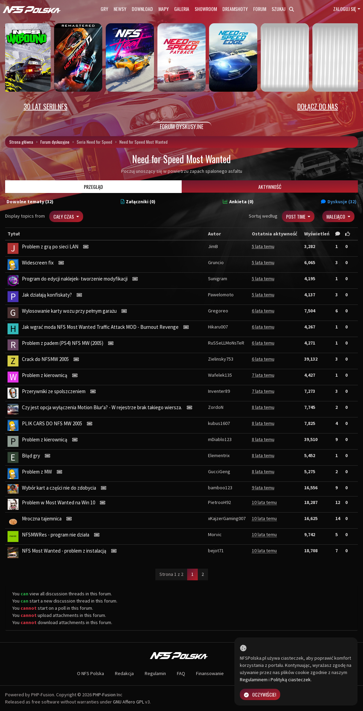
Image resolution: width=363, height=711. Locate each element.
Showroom (206, 8)
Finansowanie (210, 673)
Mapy (163, 8)
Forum (259, 8)
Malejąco (336, 216)
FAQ (181, 673)
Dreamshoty (235, 8)
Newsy (120, 8)
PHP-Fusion (104, 694)
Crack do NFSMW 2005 (45, 359)
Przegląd (93, 186)
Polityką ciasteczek (291, 679)
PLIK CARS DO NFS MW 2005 (52, 423)
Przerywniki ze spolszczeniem (54, 391)
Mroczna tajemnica (42, 518)
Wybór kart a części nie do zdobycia (59, 487)
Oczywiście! (260, 694)
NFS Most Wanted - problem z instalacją (64, 550)
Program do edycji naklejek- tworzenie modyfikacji (75, 278)
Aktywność (269, 186)
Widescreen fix (38, 262)
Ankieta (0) (238, 201)
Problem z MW (37, 471)
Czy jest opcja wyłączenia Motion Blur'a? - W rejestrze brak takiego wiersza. (102, 407)
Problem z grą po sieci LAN (50, 246)
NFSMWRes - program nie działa (55, 534)
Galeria (181, 8)
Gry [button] (104, 8)
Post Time (296, 216)
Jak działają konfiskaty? (47, 295)
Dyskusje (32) (338, 201)
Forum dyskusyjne (54, 142)
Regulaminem (254, 679)
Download (142, 8)
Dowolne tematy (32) (30, 201)
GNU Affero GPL (128, 702)
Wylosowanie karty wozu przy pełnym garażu (69, 311)
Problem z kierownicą (44, 375)
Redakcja (124, 673)
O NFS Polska (90, 673)
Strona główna (21, 142)
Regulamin (155, 673)
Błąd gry (31, 455)
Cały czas (64, 216)
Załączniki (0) (138, 201)
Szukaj (283, 8)
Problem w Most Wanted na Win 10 (58, 502)
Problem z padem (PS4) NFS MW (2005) (62, 343)
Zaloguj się (344, 8)
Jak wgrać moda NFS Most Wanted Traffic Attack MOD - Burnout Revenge (100, 327)
